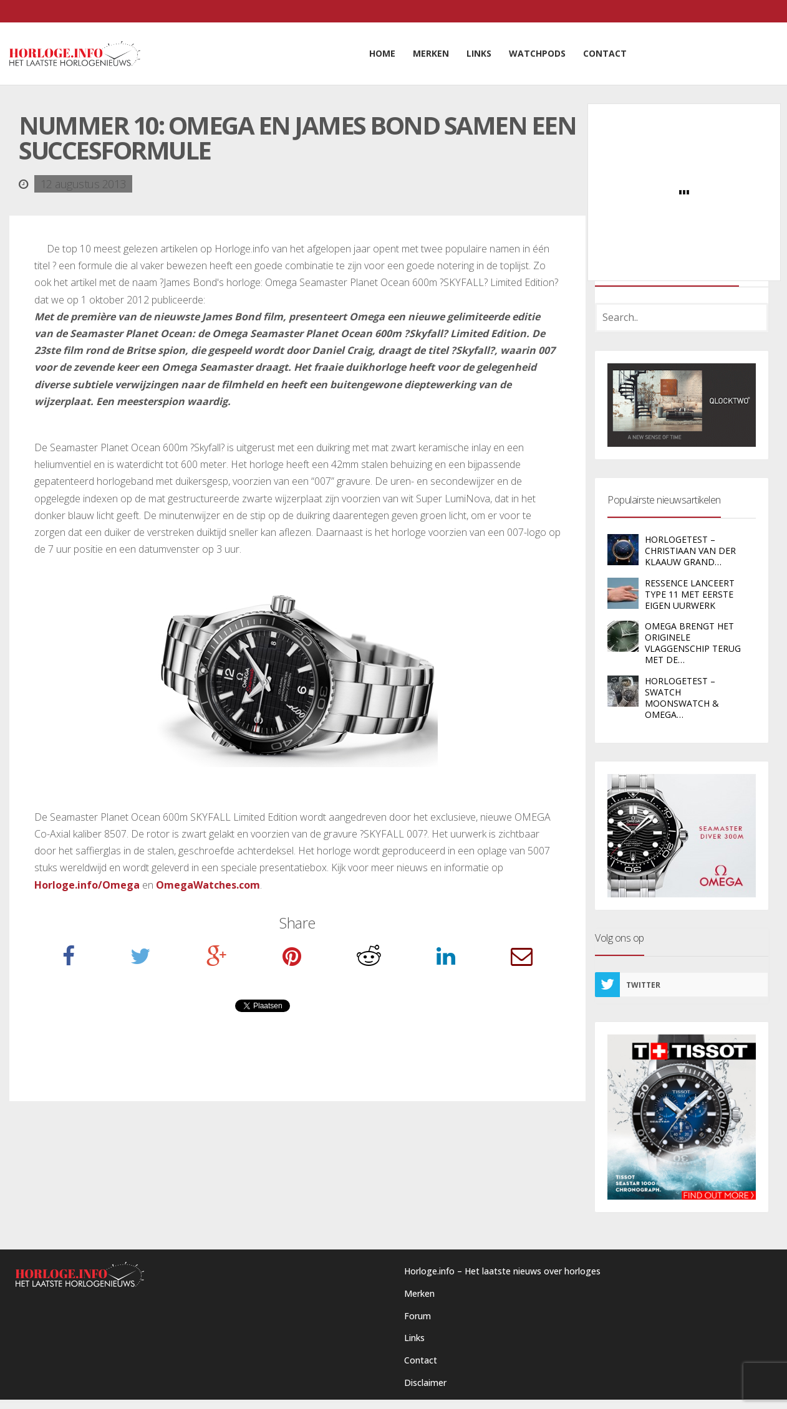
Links (414, 1338)
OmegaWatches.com (208, 885)
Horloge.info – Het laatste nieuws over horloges (502, 1271)
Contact (420, 1360)
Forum (417, 1316)
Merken (419, 1293)
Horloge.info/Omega (87, 885)
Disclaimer (425, 1382)
